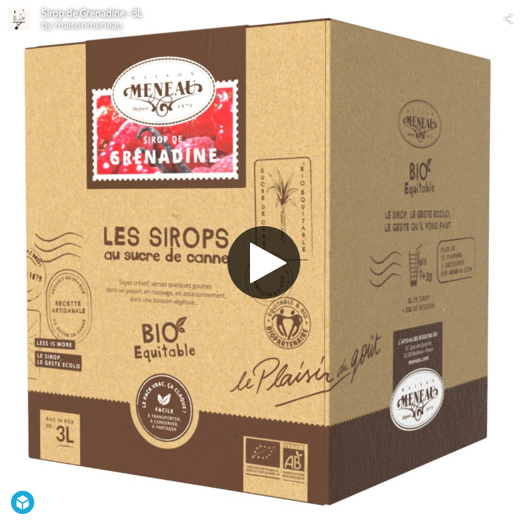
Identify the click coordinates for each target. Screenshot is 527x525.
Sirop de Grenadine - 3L (92, 13)
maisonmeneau (88, 24)
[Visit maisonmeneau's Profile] (19, 19)
